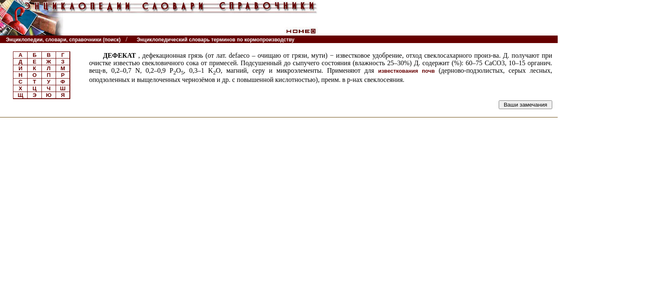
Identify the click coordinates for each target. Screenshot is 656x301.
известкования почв (406, 71)
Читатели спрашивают (525, 39)
